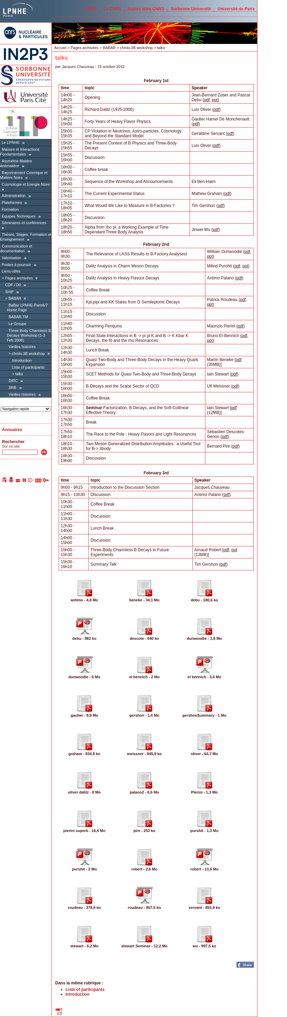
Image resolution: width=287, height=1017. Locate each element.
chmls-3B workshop (28, 353)
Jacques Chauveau (78, 67)
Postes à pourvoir (16, 265)
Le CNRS (112, 9)
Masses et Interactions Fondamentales (19, 151)
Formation (10, 209)
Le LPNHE (11, 142)
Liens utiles (11, 271)
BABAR (14, 298)
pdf (207, 99)
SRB (12, 387)
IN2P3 (91, 9)
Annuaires (12, 429)
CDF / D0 (13, 285)
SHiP (9, 292)
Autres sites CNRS (146, 9)
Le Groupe (17, 324)
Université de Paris (236, 9)
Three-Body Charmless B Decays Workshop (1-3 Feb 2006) (29, 335)
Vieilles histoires (22, 347)
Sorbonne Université (191, 9)
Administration (14, 196)
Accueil (60, 48)
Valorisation (11, 258)
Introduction (22, 360)
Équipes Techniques (18, 216)
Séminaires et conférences (24, 223)
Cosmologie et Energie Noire (26, 184)
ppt (215, 99)
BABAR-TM (18, 317)
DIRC (13, 381)
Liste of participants (28, 367)
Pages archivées (19, 278)
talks (19, 374)
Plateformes (12, 202)
